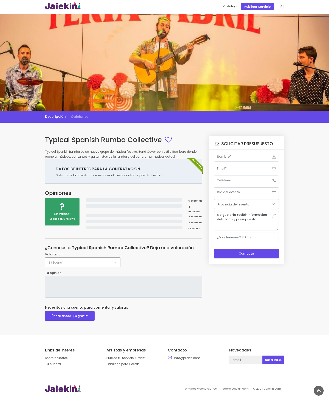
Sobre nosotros (56, 358)
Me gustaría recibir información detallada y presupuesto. (246, 220)
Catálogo (231, 6)
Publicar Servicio (257, 7)
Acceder (281, 6)
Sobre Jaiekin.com (235, 389)
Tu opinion (53, 273)
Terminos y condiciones (200, 389)
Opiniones (80, 116)
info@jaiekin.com (187, 358)
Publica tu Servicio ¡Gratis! (125, 358)
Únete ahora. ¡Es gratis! (69, 316)
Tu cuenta (53, 364)
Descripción (55, 116)
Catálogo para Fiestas (122, 364)
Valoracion (53, 254)
